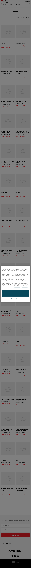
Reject (15, 294)
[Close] (28, 267)
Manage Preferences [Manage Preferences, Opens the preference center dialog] (15, 298)
